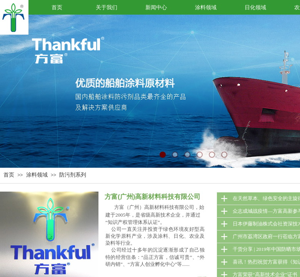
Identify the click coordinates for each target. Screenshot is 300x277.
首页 (8, 175)
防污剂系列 (72, 175)
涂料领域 (37, 175)
